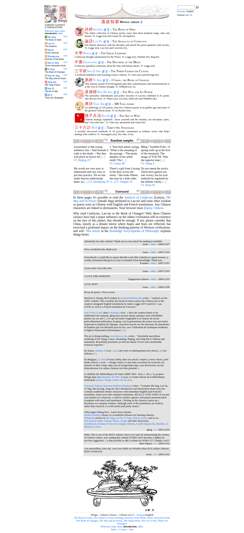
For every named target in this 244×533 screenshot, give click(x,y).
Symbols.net (90, 423)
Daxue (88, 53)
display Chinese (153, 208)
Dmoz (116, 421)
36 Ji (95, 127)
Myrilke (160, 423)
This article (92, 231)
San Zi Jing (96, 71)
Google (123, 421)
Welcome (105, 526)
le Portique (113, 312)
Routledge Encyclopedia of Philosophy (134, 231)
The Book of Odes (83, 517)
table (140, 526)
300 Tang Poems (131, 520)
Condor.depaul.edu (145, 423)
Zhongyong (91, 62)
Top (131, 529)
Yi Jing (99, 80)
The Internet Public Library (98, 421)
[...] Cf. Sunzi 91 (153, 183)
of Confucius (138, 197)
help (113, 526)
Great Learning (115, 517)
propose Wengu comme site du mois (114, 380)
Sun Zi (107, 115)
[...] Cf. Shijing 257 (89, 158)
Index (113, 529)
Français (141, 515)
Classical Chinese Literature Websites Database (108, 385)
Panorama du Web (110, 377)
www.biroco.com (118, 336)
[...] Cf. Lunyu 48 (118, 161)
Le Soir (101, 359)
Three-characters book (158, 517)
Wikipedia (89, 418)
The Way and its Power (110, 520)
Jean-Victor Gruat (93, 312)
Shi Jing (99, 29)
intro (153, 244)
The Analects (100, 517)
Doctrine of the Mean (135, 517)
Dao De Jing (106, 92)
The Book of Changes (87, 520)
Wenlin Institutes (92, 415)
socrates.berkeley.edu (130, 298)
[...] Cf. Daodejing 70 (96, 181)
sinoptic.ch (100, 350)
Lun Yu (99, 41)
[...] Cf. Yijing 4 (152, 161)
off (132, 515)
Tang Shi (100, 103)
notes (119, 526)
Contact (123, 529)
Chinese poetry (139, 418)
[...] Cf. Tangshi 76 (121, 181)
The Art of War (148, 520)
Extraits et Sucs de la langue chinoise (116, 423)
